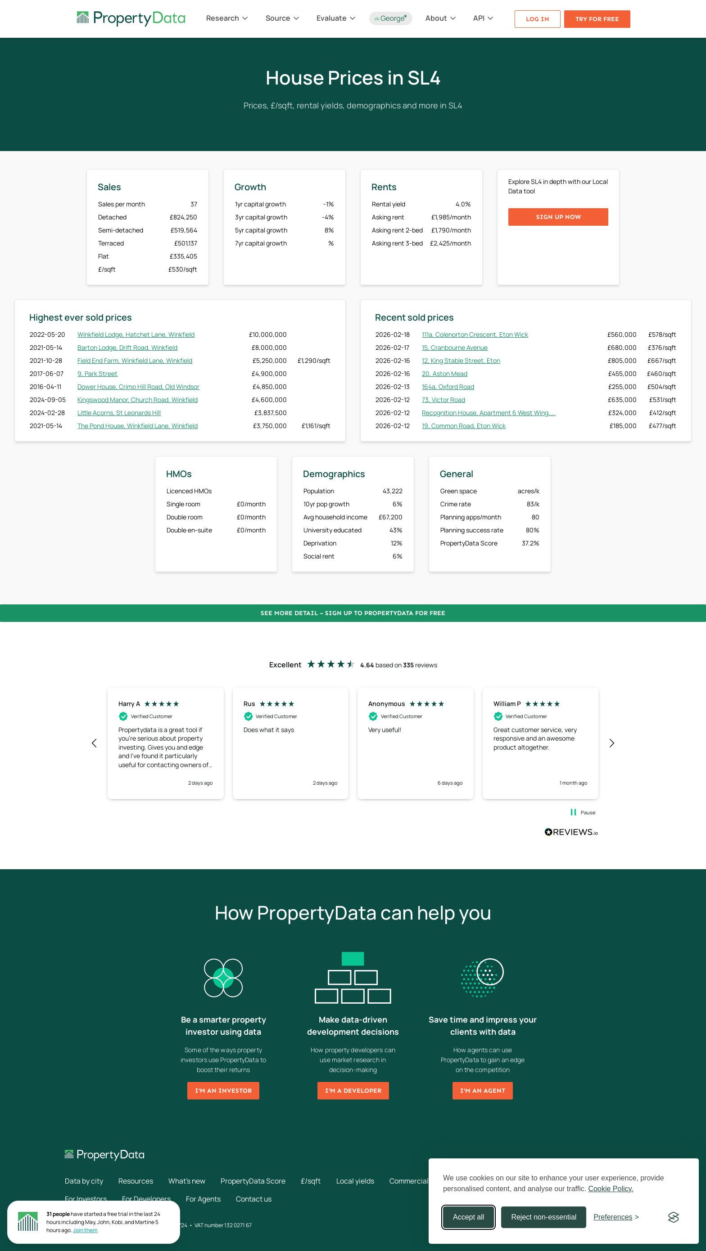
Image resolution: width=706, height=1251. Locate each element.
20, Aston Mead (444, 373)
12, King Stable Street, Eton (461, 360)
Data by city (84, 1181)
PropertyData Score (256, 1181)
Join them (85, 1230)
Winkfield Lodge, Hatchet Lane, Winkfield (136, 334)
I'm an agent (482, 1091)
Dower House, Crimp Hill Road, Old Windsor (138, 386)
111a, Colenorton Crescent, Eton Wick (475, 334)
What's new (189, 1181)
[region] (353, 743)
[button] (94, 743)
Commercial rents (423, 1181)
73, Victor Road (443, 399)
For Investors (86, 1199)
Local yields (359, 1181)
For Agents (204, 1199)
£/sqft (314, 1181)
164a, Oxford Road (448, 386)
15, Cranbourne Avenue (455, 347)
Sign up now (558, 217)
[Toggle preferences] (616, 1217)
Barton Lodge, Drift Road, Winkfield (127, 347)
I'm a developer (353, 1091)
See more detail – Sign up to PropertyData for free (353, 613)
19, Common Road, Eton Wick (464, 425)
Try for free (597, 19)
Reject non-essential (543, 1217)
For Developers (147, 1199)
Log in (537, 19)
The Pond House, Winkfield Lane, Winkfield (137, 425)
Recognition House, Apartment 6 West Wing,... (489, 412)
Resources (136, 1181)
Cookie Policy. (611, 1189)
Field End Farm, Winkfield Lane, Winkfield (134, 360)
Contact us (256, 1199)
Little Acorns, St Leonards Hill (119, 412)
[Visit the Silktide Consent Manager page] (673, 1217)
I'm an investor (223, 1091)
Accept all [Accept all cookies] (468, 1217)
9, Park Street (97, 373)
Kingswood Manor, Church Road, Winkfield (137, 399)
